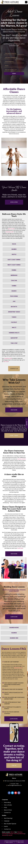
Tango (14, 317)
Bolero (14, 291)
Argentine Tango (14, 312)
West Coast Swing (14, 265)
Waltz (14, 327)
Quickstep (14, 338)
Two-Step (14, 343)
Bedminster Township (13, 833)
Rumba (14, 270)
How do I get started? (11, 662)
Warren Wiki (14, 638)
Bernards (4, 835)
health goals (20, 548)
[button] (13, 661)
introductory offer (9, 231)
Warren (14, 633)
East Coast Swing (14, 260)
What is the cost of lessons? (13, 689)
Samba (14, 286)
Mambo (14, 249)
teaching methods (21, 459)
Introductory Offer (18, 667)
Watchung (22, 833)
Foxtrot (14, 322)
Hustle (14, 254)
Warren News (14, 627)
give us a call (11, 228)
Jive (14, 301)
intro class (6, 361)
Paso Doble (14, 296)
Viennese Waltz (14, 333)
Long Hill (10, 835)
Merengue (14, 275)
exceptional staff (8, 358)
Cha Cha (14, 280)
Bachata (14, 307)
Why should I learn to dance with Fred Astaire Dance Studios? (12, 684)
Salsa (14, 244)
